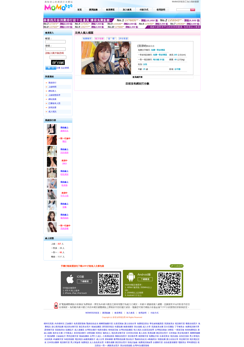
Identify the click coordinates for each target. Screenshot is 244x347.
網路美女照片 (113, 345)
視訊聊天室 (180, 323)
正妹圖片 (69, 323)
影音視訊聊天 (80, 333)
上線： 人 (57, 244)
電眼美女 (182, 342)
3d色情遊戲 (69, 339)
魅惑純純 (64, 218)
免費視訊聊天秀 (192, 327)
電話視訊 (79, 339)
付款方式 (155, 313)
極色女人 (107, 333)
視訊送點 (174, 336)
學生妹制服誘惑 (156, 323)
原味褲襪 (109, 339)
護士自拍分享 (130, 323)
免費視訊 (85, 342)
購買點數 (106, 313)
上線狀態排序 (54, 95)
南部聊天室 (143, 336)
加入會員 (130, 313)
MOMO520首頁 (92, 313)
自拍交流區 (184, 336)
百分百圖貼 (169, 327)
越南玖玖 (64, 131)
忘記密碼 (65, 68)
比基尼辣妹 (119, 323)
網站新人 (52, 91)
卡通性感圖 (109, 342)
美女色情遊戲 (126, 345)
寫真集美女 (169, 323)
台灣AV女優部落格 (141, 345)
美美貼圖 (151, 333)
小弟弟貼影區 (108, 336)
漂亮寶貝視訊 (108, 327)
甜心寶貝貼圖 (57, 327)
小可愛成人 (68, 333)
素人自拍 (143, 333)
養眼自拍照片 (191, 323)
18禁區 (170, 330)
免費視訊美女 (143, 323)
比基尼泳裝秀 (148, 330)
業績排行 (52, 83)
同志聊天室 (184, 339)
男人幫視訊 (195, 336)
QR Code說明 (176, 266)
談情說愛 (52, 107)
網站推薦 (52, 99)
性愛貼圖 (119, 327)
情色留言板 (113, 330)
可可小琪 (64, 196)
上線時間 (52, 87)
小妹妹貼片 (61, 336)
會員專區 (118, 313)
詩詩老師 (64, 152)
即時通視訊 (192, 342)
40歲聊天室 (58, 339)
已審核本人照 (54, 103)
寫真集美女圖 (157, 327)
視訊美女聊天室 (71, 327)
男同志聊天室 (72, 336)
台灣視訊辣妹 (161, 330)
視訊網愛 (51, 336)
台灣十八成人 (96, 336)
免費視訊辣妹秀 (145, 342)
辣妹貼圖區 (96, 327)
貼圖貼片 (70, 330)
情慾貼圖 (162, 339)
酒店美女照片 (85, 327)
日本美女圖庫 (53, 342)
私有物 (64, 185)
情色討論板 (133, 342)
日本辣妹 (173, 333)
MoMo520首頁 (178, 1)
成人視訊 (52, 111)
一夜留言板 (179, 330)
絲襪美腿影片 (89, 339)
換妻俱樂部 (128, 327)
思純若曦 (64, 228)
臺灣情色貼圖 (119, 339)
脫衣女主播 (58, 333)
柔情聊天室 (49, 330)
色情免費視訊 (191, 330)
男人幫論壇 (75, 342)
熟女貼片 (130, 339)
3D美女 (99, 333)
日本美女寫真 (132, 333)
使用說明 (142, 313)
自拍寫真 (48, 339)
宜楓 (64, 207)
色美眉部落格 (80, 323)
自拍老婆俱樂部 (171, 342)
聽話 (64, 141)
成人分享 (147, 327)
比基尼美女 (165, 336)
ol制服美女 (152, 339)
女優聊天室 (158, 342)
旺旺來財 (64, 174)
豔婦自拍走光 (92, 323)
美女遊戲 (138, 327)
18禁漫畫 (91, 333)
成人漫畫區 (79, 330)
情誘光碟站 (102, 330)
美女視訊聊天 (183, 333)
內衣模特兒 (59, 323)
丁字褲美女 (179, 327)
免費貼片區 (154, 336)
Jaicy (64, 163)
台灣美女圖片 (91, 330)
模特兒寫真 (49, 323)
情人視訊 (138, 330)
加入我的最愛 (193, 1)
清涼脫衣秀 (133, 336)
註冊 (58, 68)
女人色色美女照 (97, 342)
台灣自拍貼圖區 (126, 330)
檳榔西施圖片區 (106, 323)
